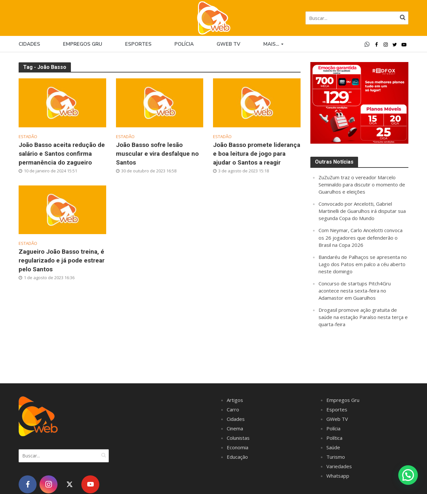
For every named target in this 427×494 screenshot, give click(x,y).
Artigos (235, 400)
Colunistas (238, 438)
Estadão (28, 136)
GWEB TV (228, 44)
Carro (233, 409)
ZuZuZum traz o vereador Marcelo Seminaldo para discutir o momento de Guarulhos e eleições (362, 184)
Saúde (333, 447)
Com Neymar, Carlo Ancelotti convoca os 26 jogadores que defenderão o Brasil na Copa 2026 (360, 237)
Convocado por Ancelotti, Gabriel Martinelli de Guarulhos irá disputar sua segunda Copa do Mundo (362, 210)
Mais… (271, 44)
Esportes (138, 44)
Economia (237, 447)
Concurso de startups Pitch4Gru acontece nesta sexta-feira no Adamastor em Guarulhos (355, 290)
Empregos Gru (82, 44)
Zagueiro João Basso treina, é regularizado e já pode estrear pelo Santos (62, 260)
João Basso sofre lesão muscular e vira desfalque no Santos (157, 153)
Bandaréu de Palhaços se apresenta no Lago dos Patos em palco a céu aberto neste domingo (363, 264)
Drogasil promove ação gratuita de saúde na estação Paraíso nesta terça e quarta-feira (363, 317)
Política (334, 438)
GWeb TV (337, 419)
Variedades (339, 466)
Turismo (335, 457)
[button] (408, 475)
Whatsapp (337, 475)
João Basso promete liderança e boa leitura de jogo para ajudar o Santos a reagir (256, 153)
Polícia (184, 44)
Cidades (29, 44)
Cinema (235, 428)
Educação (237, 457)
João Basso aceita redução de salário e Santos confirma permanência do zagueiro (62, 153)
